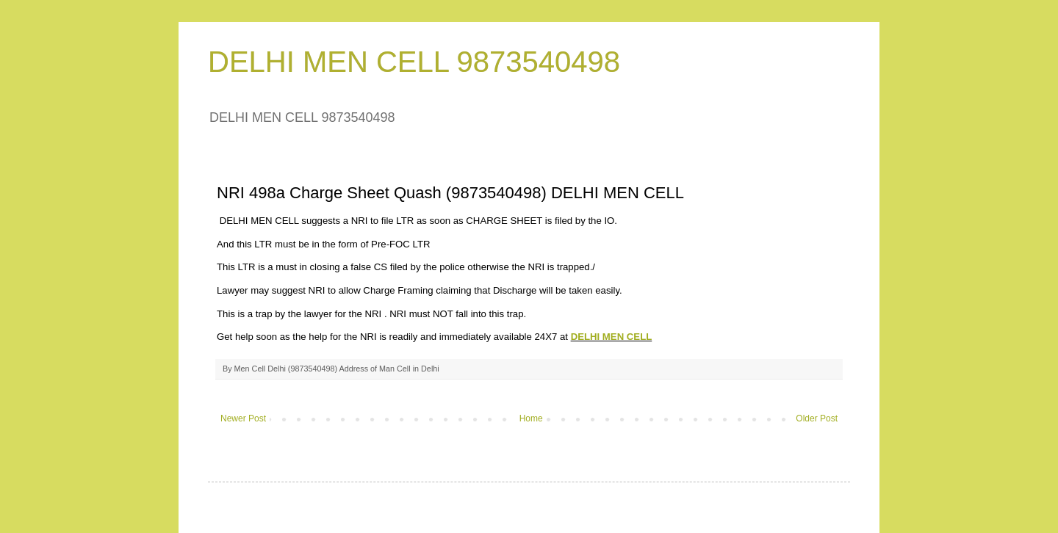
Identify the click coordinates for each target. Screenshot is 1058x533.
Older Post (817, 418)
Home (531, 418)
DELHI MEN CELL (611, 336)
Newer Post (243, 418)
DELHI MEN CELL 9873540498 (414, 62)
